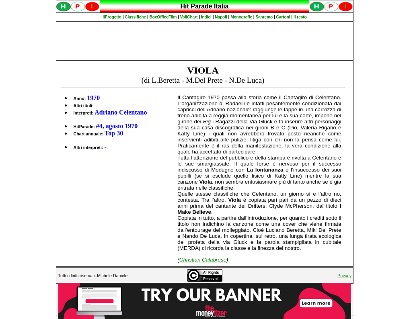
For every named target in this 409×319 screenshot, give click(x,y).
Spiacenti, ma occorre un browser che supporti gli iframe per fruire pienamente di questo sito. (205, 10)
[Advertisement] (204, 41)
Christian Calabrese (202, 260)
